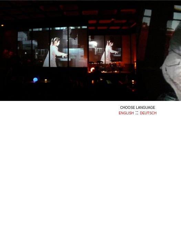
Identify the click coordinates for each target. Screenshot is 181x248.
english (126, 113)
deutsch (148, 113)
